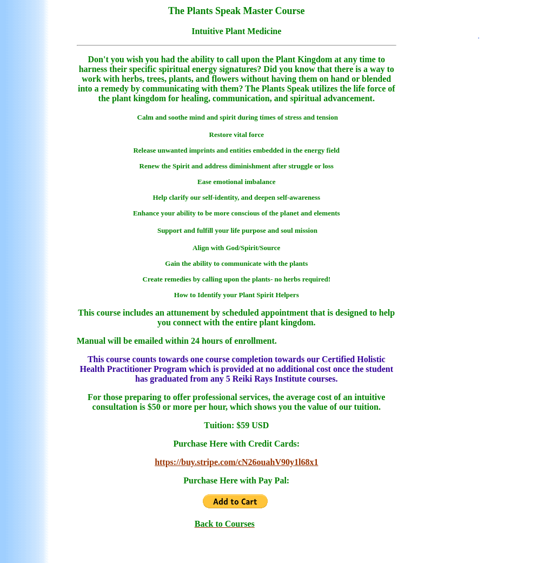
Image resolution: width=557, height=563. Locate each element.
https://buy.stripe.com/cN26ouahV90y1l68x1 (236, 462)
